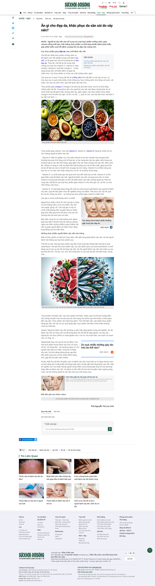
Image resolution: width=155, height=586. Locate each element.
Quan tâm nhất (46, 411)
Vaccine (39, 539)
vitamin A (73, 151)
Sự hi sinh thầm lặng (25, 536)
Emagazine (58, 534)
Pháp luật (22, 522)
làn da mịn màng (74, 450)
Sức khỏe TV (49, 13)
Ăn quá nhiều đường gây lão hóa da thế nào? (97, 346)
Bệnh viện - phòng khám (62, 522)
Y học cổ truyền (73, 13)
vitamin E (90, 151)
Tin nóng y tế (23, 530)
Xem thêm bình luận (48, 417)
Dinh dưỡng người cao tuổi (105, 522)
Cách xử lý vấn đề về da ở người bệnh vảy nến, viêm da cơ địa (86, 503)
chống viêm (77, 77)
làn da (63, 450)
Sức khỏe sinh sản (103, 536)
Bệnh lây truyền (102, 538)
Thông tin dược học (43, 535)
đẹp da (62, 51)
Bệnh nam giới (83, 526)
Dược (64, 13)
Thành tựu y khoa (24, 532)
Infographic (58, 538)
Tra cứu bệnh (38, 13)
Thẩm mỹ (48, 19)
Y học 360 (57, 13)
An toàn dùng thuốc (43, 533)
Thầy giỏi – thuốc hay (62, 520)
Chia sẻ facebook (27, 439)
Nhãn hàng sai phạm (126, 522)
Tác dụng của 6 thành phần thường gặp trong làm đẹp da (96, 222)
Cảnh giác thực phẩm (104, 526)
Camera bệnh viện (24, 538)
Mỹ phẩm (39, 19)
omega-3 (58, 87)
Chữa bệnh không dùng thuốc (62, 527)
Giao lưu (40, 525)
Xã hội (21, 520)
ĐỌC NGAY (104, 352)
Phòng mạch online (113, 13)
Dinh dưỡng (91, 13)
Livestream (40, 527)
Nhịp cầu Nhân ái (125, 528)
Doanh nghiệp (123, 525)
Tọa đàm (40, 522)
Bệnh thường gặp (84, 522)
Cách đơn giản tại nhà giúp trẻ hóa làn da (82, 377)
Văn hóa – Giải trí (125, 530)
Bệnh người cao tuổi (85, 520)
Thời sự (29, 13)
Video (57, 536)
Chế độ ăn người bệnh (104, 524)
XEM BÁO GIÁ (96, 567)
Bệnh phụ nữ (83, 524)
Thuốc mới (40, 537)
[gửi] (110, 429)
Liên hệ (129, 559)
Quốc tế (21, 524)
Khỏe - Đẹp (101, 13)
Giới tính (83, 13)
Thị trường (125, 13)
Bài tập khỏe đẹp (58, 19)
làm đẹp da (32, 450)
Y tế (24, 13)
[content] (75, 429)
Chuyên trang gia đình (126, 533)
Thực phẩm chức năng (104, 528)
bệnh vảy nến (44, 450)
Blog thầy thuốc (24, 534)
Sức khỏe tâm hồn (84, 530)
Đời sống (122, 536)
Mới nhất (57, 411)
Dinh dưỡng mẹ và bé (104, 520)
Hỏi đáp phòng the (103, 534)
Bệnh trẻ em (82, 528)
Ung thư (81, 532)
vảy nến (55, 450)
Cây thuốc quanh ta (61, 524)
